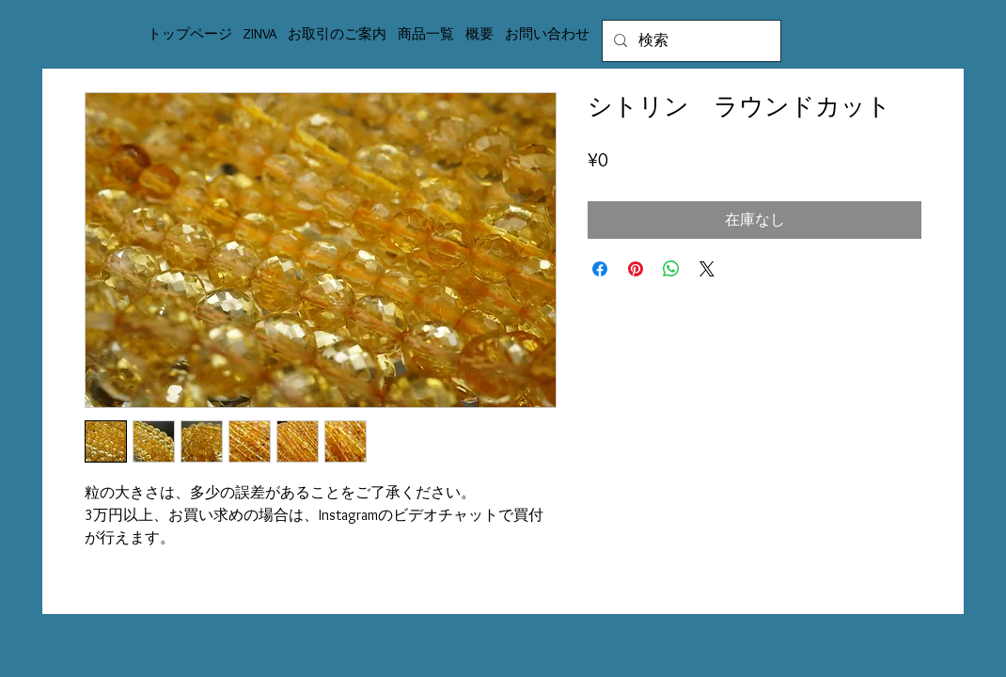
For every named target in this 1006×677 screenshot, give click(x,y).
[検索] (689, 41)
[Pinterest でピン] (635, 269)
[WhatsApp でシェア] (671, 269)
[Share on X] (707, 269)
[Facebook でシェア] (600, 269)
